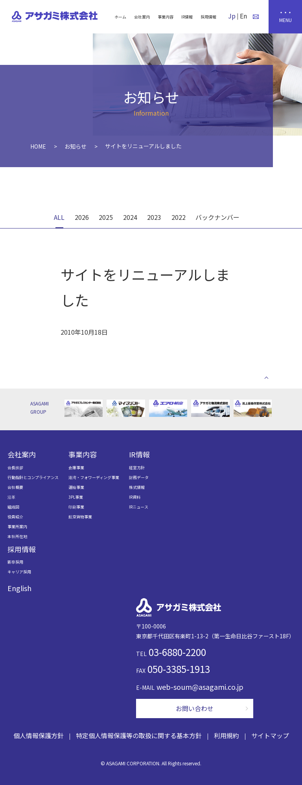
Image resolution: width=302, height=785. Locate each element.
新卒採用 (15, 562)
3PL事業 (75, 497)
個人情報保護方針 (38, 735)
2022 (178, 217)
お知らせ (75, 146)
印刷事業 (76, 507)
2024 (130, 217)
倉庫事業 (76, 467)
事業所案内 (17, 526)
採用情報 (208, 17)
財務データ (139, 477)
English (19, 588)
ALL (59, 217)
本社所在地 (17, 536)
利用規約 (226, 735)
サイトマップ (270, 735)
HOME (38, 146)
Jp (232, 15)
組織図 (13, 507)
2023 (154, 217)
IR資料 (134, 497)
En (243, 15)
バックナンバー (217, 217)
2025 (106, 217)
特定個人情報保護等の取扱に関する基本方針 (139, 735)
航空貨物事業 (80, 517)
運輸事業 (76, 487)
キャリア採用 (19, 572)
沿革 (11, 497)
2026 (82, 217)
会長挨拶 (15, 467)
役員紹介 (15, 517)
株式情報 (137, 487)
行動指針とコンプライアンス (33, 477)
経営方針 (137, 467)
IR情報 (187, 17)
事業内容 (165, 17)
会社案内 (142, 17)
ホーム (120, 17)
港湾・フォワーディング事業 (93, 477)
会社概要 (15, 487)
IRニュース (138, 507)
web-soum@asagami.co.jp (200, 687)
